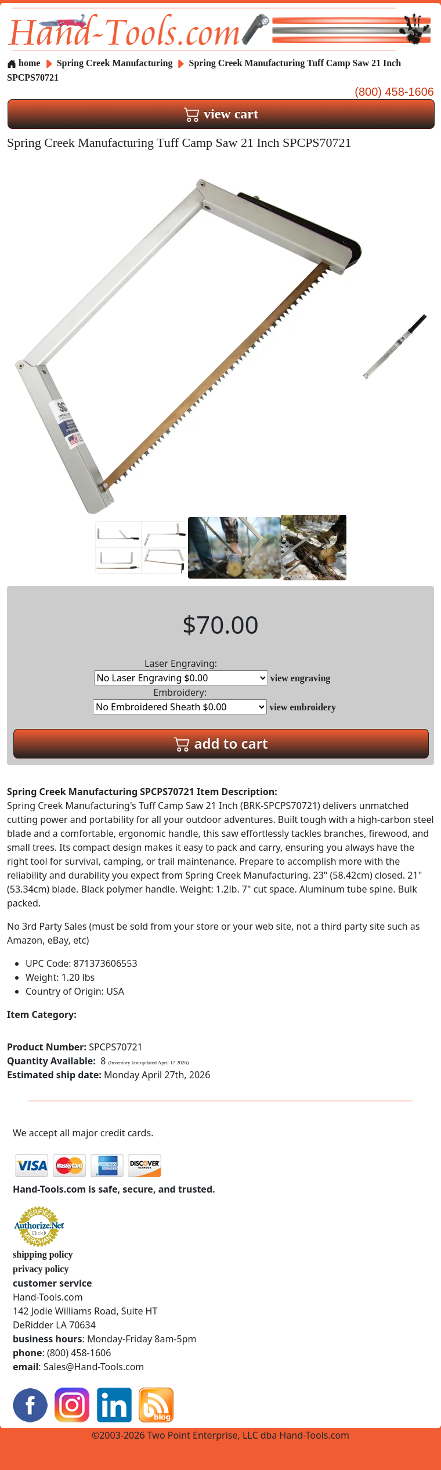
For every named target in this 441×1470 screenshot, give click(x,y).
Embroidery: (180, 700)
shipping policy (43, 1254)
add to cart (221, 743)
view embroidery (302, 707)
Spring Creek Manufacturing (116, 63)
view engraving (300, 678)
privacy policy (40, 1269)
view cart (221, 114)
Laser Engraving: (181, 671)
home (23, 63)
